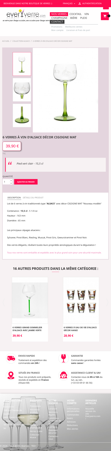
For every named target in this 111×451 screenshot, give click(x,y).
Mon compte (57, 30)
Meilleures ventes (73, 26)
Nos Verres (59, 14)
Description (14, 197)
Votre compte (71, 402)
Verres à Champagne (36, 426)
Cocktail (76, 14)
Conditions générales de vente (54, 421)
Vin (86, 14)
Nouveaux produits (35, 410)
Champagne (59, 18)
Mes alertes (72, 428)
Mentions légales (53, 413)
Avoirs (70, 418)
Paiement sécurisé (53, 431)
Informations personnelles (73, 410)
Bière (73, 18)
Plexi (83, 18)
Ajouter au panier (26, 182)
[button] (4, 302)
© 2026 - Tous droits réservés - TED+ (18, 445)
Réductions (72, 425)
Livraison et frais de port (78, 30)
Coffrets (34, 421)
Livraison (52, 408)
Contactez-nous (53, 437)
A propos (52, 426)
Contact (57, 21)
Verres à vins (36, 431)
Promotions (56, 26)
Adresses (71, 421)
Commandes (73, 414)
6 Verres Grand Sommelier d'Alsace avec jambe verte (27, 329)
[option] (22, 64)
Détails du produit (33, 197)
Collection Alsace (34, 436)
